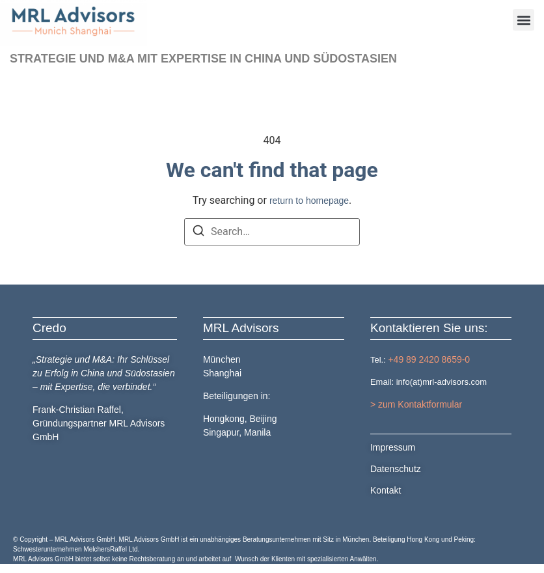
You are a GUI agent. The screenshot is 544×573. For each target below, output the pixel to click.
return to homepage (309, 200)
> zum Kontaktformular (416, 404)
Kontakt (385, 490)
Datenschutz (395, 469)
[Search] (198, 233)
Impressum (392, 447)
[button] (523, 20)
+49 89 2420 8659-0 (429, 359)
